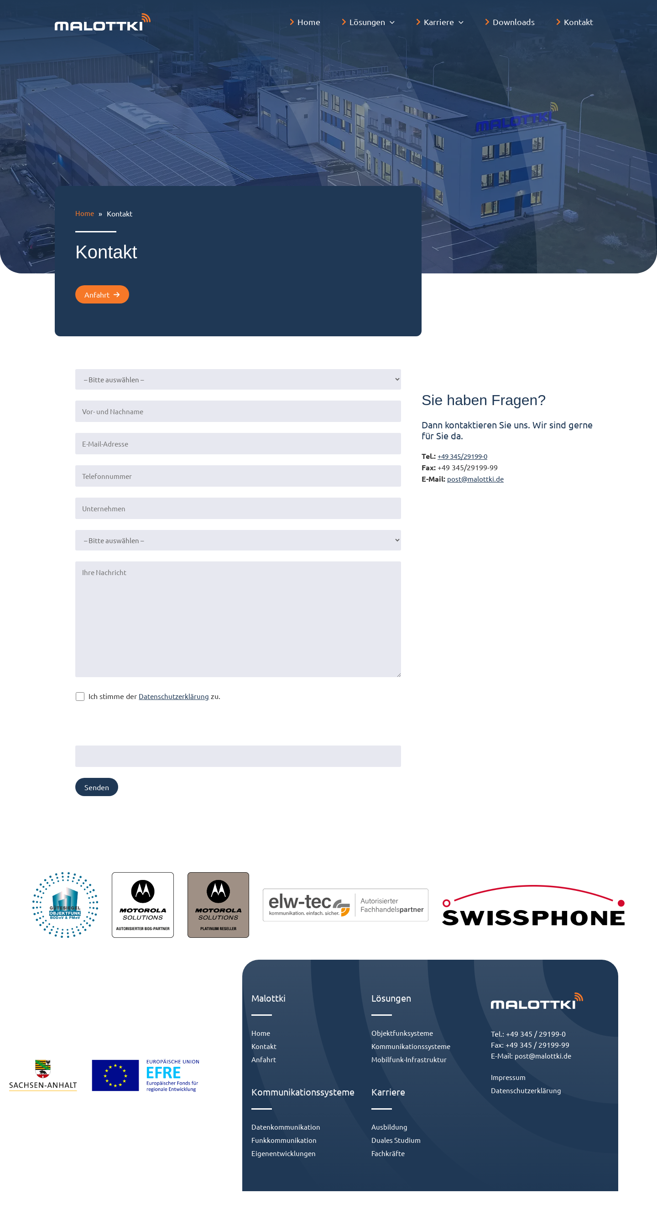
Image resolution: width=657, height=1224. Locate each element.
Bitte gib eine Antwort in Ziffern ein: (149, 714)
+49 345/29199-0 (454, 466)
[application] (406, 22)
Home (85, 213)
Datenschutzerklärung (187, 694)
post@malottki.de (464, 487)
